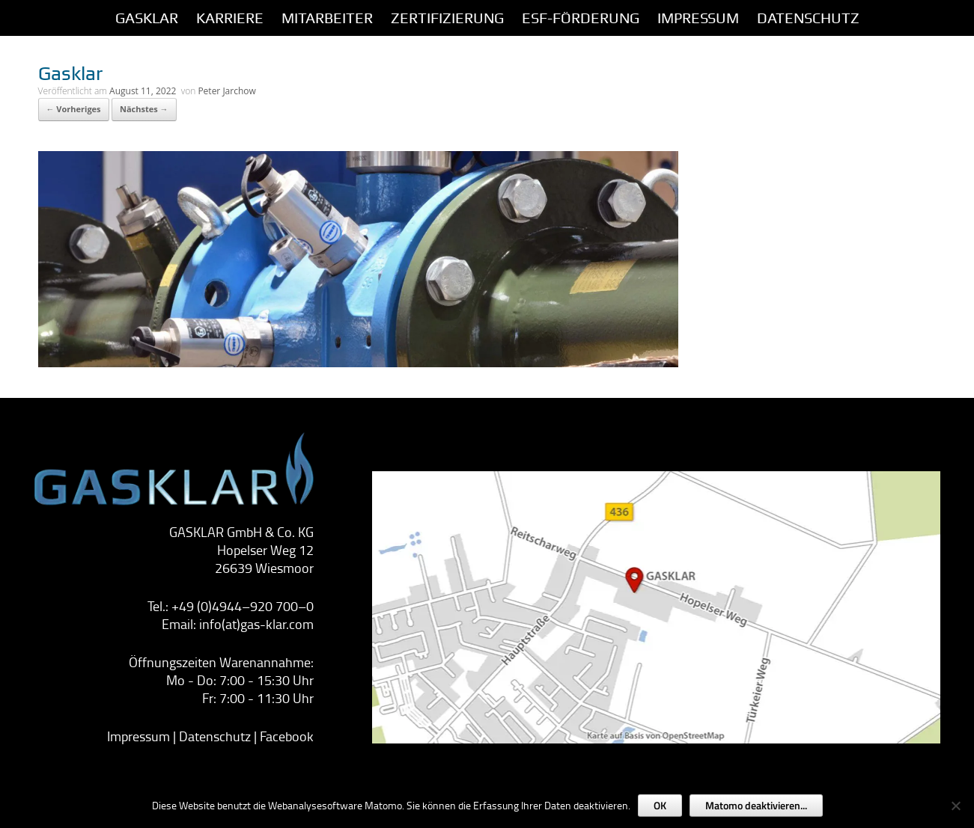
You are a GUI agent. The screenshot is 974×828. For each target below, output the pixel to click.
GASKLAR (146, 18)
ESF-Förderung (580, 18)
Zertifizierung (447, 18)
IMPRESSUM (698, 18)
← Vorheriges (73, 108)
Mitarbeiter (327, 18)
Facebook (287, 736)
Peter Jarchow (226, 91)
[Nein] (955, 805)
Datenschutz (808, 18)
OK (660, 805)
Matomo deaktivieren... (756, 805)
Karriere (230, 18)
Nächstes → (144, 108)
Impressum (138, 736)
